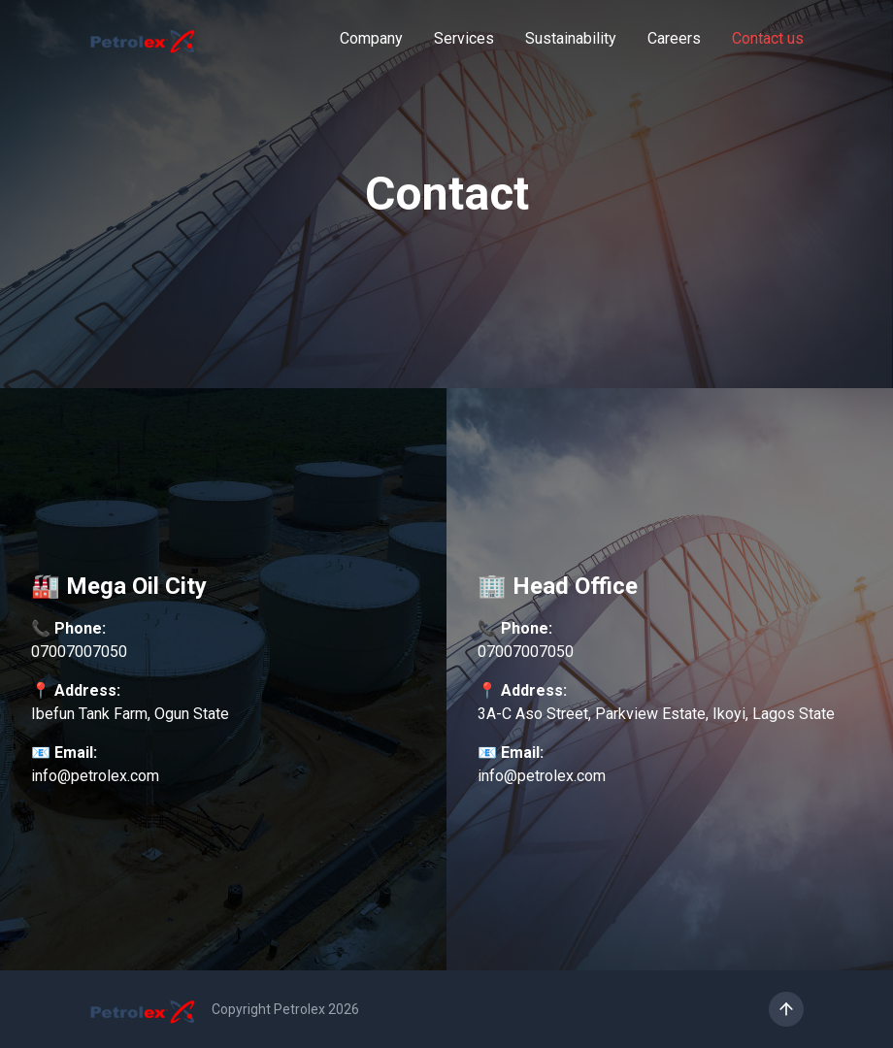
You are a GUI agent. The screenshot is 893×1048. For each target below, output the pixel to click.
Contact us (768, 38)
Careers (674, 38)
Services (464, 38)
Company (371, 38)
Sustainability (570, 38)
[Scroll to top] (786, 1009)
